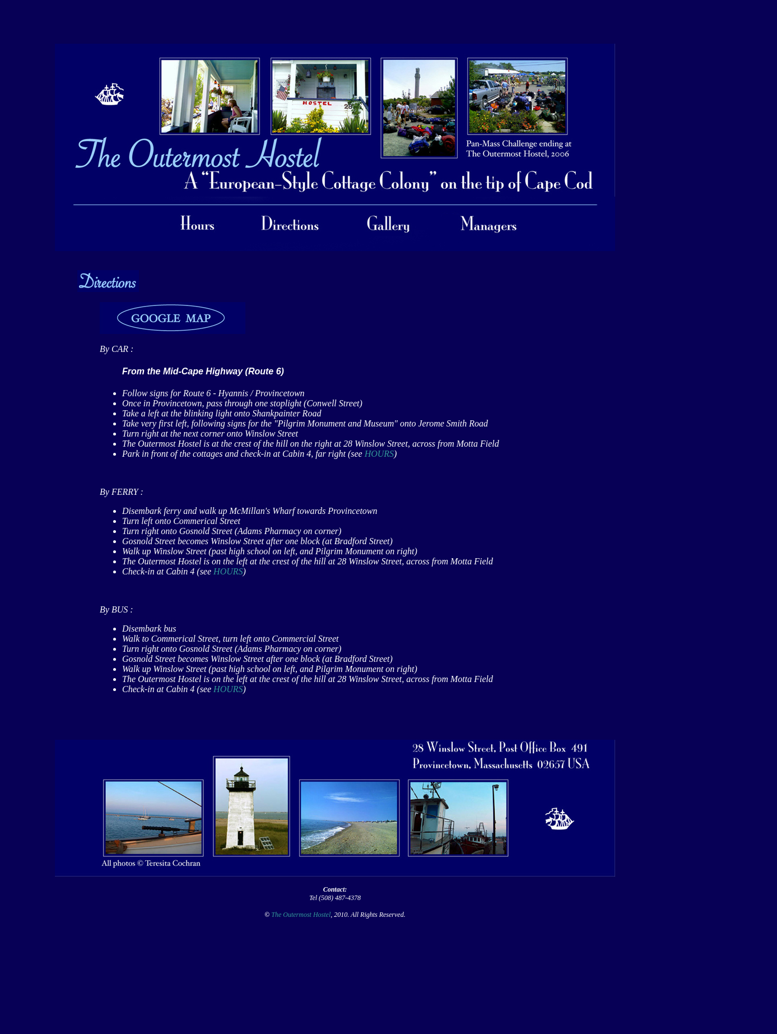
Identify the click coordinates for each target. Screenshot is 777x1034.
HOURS (379, 453)
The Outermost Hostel (301, 915)
